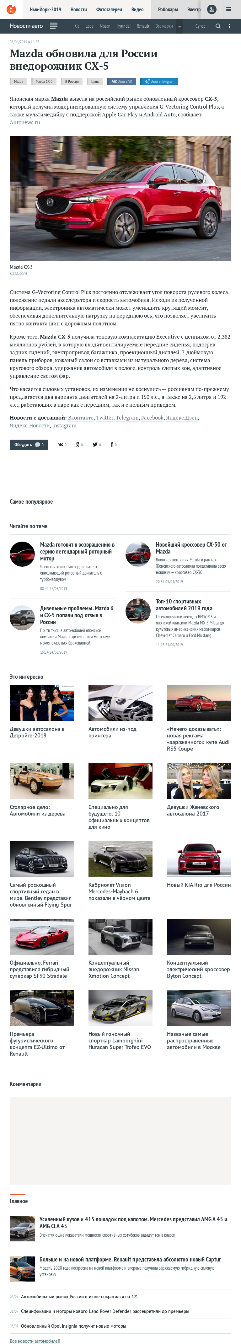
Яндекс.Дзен (182, 417)
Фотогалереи (109, 9)
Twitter (104, 417)
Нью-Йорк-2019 (45, 9)
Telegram (127, 417)
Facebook (152, 417)
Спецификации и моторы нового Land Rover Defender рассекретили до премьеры (99, 1311)
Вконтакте (81, 417)
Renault (143, 26)
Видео (137, 9)
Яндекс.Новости (30, 425)
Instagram (64, 425)
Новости (79, 9)
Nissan (105, 26)
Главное (19, 1200)
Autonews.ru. (26, 122)
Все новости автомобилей (35, 1341)
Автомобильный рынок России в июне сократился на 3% (73, 1296)
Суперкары (204, 26)
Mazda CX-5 (44, 81)
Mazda (18, 81)
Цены (95, 81)
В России (72, 81)
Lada (90, 26)
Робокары (168, 9)
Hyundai (124, 26)
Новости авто (26, 26)
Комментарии (25, 1084)
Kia (76, 26)
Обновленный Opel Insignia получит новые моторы (68, 1326)
